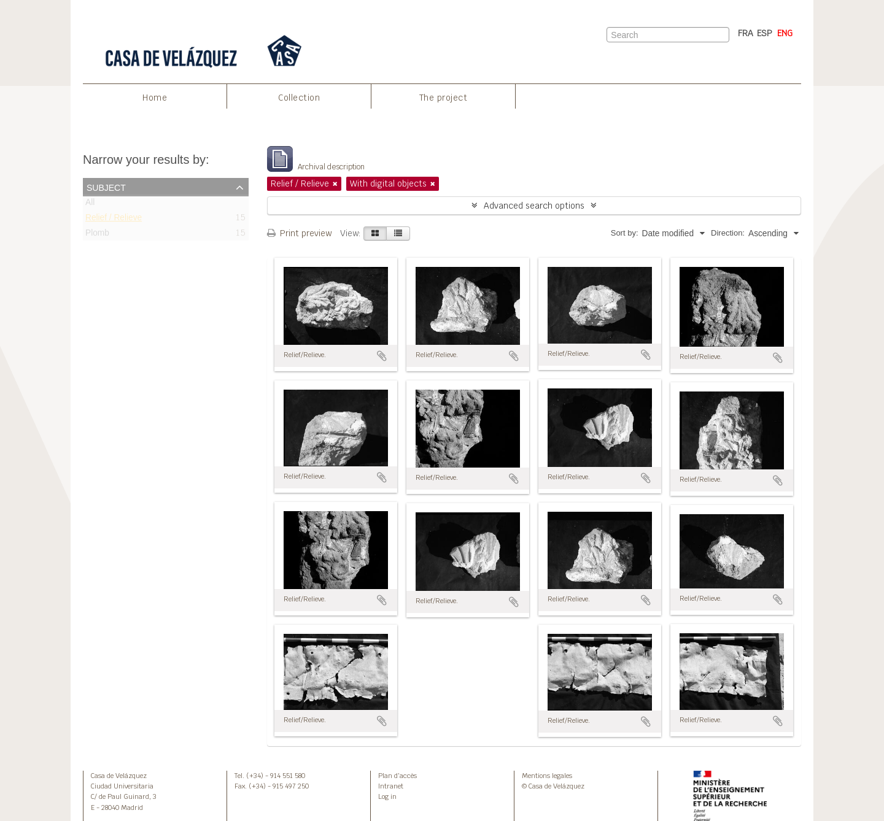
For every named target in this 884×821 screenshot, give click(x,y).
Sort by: (624, 232)
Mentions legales (547, 775)
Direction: (728, 232)
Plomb (97, 235)
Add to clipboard (382, 356)
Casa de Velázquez (119, 775)
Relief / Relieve (113, 220)
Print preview (299, 233)
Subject (106, 186)
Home (154, 97)
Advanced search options (534, 205)
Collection (299, 97)
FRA (745, 33)
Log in (387, 796)
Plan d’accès (397, 775)
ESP (764, 33)
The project (443, 97)
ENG (785, 33)
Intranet (390, 786)
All (90, 204)
